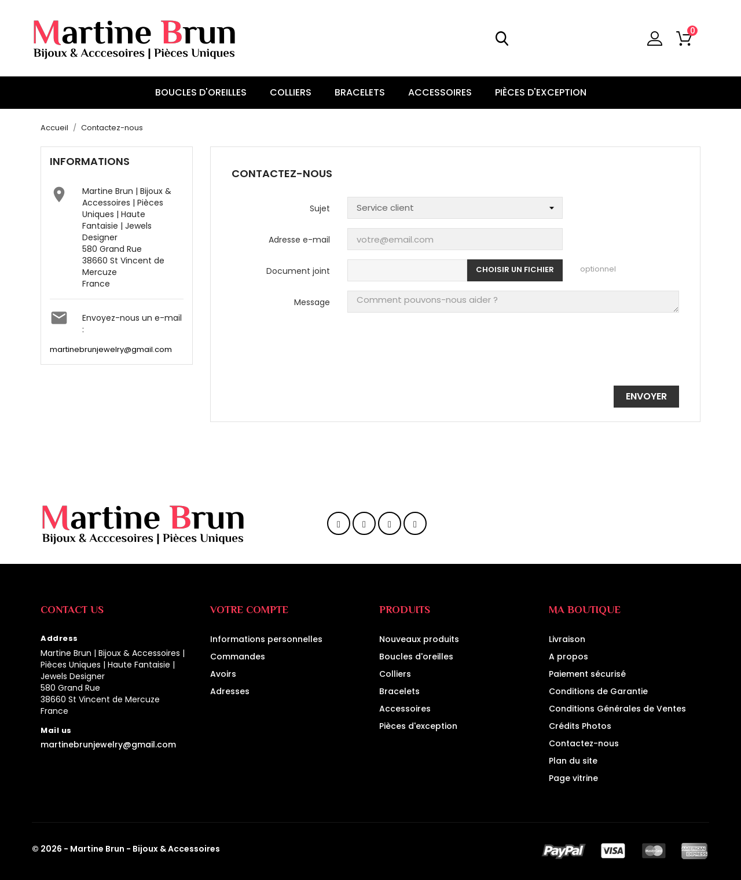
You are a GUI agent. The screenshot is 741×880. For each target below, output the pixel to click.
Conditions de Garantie (598, 691)
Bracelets (399, 691)
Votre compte (249, 609)
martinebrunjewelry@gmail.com (111, 349)
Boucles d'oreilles (416, 656)
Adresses (230, 691)
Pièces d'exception (418, 726)
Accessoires (405, 708)
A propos (568, 656)
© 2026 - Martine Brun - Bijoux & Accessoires (126, 849)
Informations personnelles (266, 639)
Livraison (567, 639)
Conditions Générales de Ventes (617, 708)
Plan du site (573, 761)
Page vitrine (573, 778)
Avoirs (223, 674)
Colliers (395, 674)
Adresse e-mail (299, 239)
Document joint (298, 271)
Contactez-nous (584, 743)
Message (312, 302)
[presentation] (591, 353)
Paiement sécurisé (587, 674)
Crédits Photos (580, 726)
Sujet (320, 208)
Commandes (237, 656)
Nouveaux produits (419, 639)
